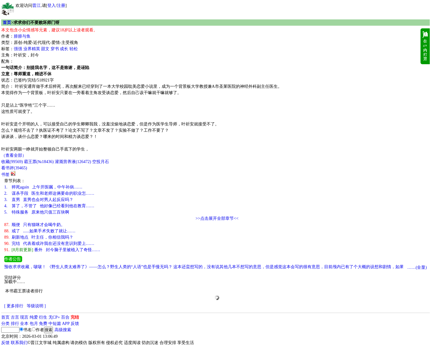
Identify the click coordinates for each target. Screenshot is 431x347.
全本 (24, 323)
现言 (24, 317)
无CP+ (54, 317)
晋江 (36, 5)
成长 (64, 49)
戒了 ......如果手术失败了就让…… (39, 231)
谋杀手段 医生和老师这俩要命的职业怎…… (49, 193)
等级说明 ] (36, 306)
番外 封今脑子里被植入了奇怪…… (52, 250)
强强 (18, 49)
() (12, 161)
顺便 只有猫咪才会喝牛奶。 (34, 224)
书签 (5, 174)
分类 (5, 323)
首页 (7, 22)
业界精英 (31, 49)
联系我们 (19, 342)
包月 (34, 323)
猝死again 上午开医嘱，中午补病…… (43, 187)
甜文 (45, 49)
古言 (15, 317)
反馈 (75, 323)
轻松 (73, 49)
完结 (75, 317)
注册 (61, 5)
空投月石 (100, 161)
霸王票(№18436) (39, 161)
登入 (51, 5)
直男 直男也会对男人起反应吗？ (38, 199)
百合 (65, 317)
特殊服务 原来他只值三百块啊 (36, 212)
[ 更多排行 (13, 306)
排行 (15, 323)
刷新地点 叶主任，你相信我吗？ (38, 237)
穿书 (55, 49)
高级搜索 (62, 330)
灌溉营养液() (73, 161)
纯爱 (34, 317)
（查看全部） (13, 155)
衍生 (43, 317)
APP (66, 323)
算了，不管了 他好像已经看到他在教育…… (49, 206)
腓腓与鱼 (22, 36)
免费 (43, 323)
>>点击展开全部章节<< (217, 218)
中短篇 (54, 323)
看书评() (14, 168)
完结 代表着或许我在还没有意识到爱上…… (49, 243)
